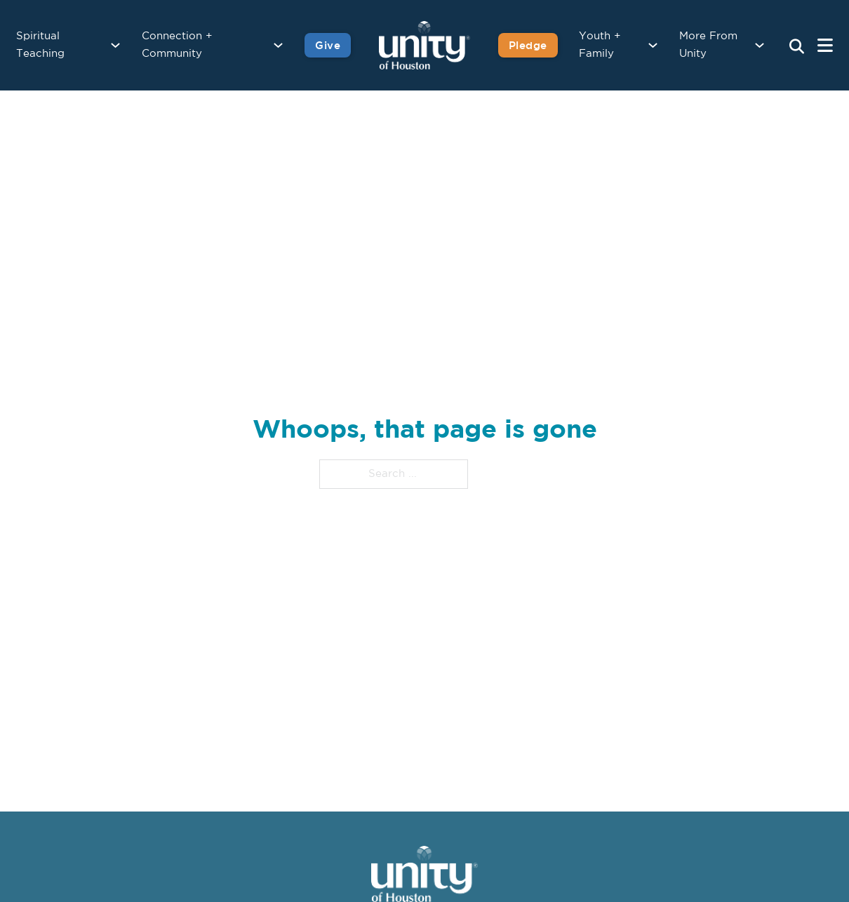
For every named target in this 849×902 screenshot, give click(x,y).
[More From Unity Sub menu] (759, 45)
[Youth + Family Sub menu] (653, 45)
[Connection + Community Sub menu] (278, 45)
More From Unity (708, 45)
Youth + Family (600, 45)
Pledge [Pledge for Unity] (528, 45)
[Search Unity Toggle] (796, 47)
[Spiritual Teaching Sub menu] (115, 45)
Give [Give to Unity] (327, 45)
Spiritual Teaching (40, 45)
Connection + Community (177, 45)
